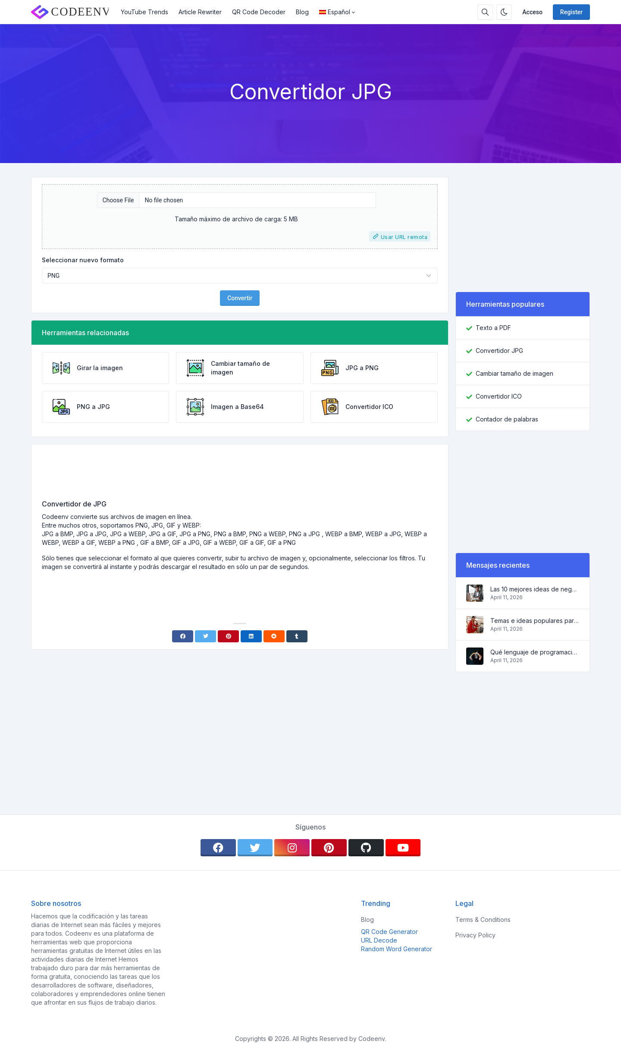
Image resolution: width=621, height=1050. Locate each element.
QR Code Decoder (258, 12)
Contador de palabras (507, 419)
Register (571, 12)
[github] (366, 847)
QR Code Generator (389, 931)
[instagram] (292, 847)
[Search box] (485, 12)
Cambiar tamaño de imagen (514, 373)
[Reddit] (274, 636)
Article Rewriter (200, 12)
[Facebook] (182, 636)
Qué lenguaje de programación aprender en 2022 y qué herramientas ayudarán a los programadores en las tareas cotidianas (534, 652)
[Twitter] (205, 636)
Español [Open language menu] (334, 12)
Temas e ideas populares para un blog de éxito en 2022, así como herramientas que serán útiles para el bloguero (534, 620)
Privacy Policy (475, 935)
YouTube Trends (144, 12)
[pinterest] (329, 847)
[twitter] (255, 847)
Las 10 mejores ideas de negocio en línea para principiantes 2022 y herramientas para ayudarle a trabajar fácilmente (534, 589)
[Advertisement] (240, 475)
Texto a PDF (493, 327)
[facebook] (218, 847)
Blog (302, 12)
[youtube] (403, 847)
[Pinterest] (228, 636)
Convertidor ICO (499, 396)
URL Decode (379, 940)
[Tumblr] (296, 636)
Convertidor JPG (499, 350)
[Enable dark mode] (504, 12)
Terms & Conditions (483, 919)
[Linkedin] (251, 636)
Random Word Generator (396, 949)
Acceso (532, 12)
